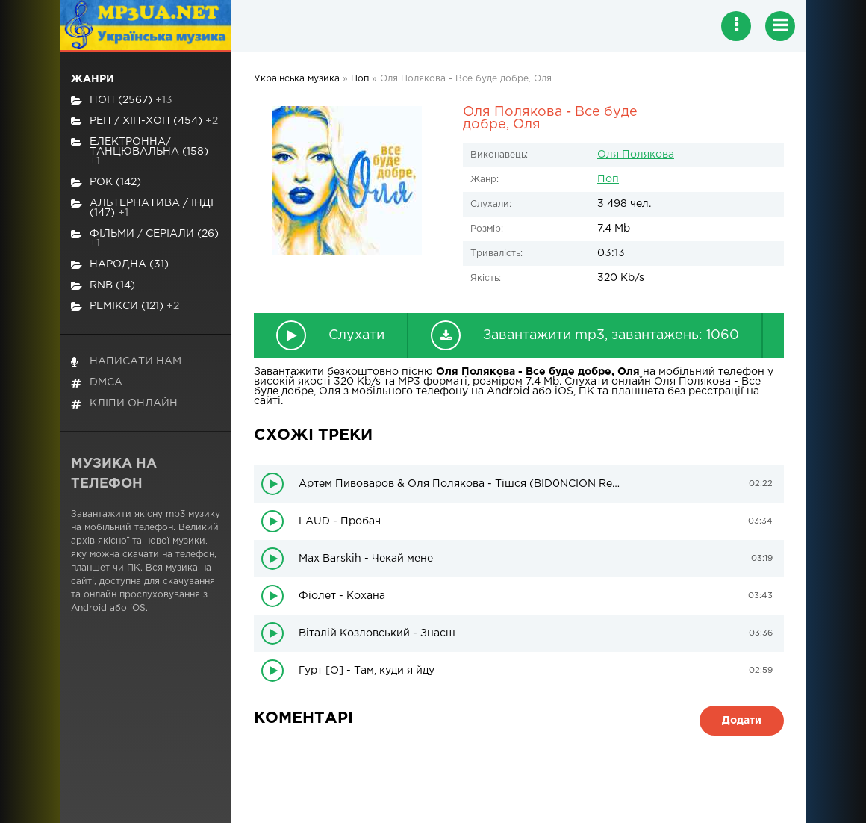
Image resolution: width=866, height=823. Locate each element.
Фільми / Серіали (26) (145, 238)
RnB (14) (103, 286)
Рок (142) (106, 182)
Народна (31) (120, 265)
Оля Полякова (635, 154)
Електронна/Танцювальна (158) (139, 151)
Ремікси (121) (125, 306)
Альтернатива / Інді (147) (142, 208)
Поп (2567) (121, 100)
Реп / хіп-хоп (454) (144, 121)
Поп (608, 179)
